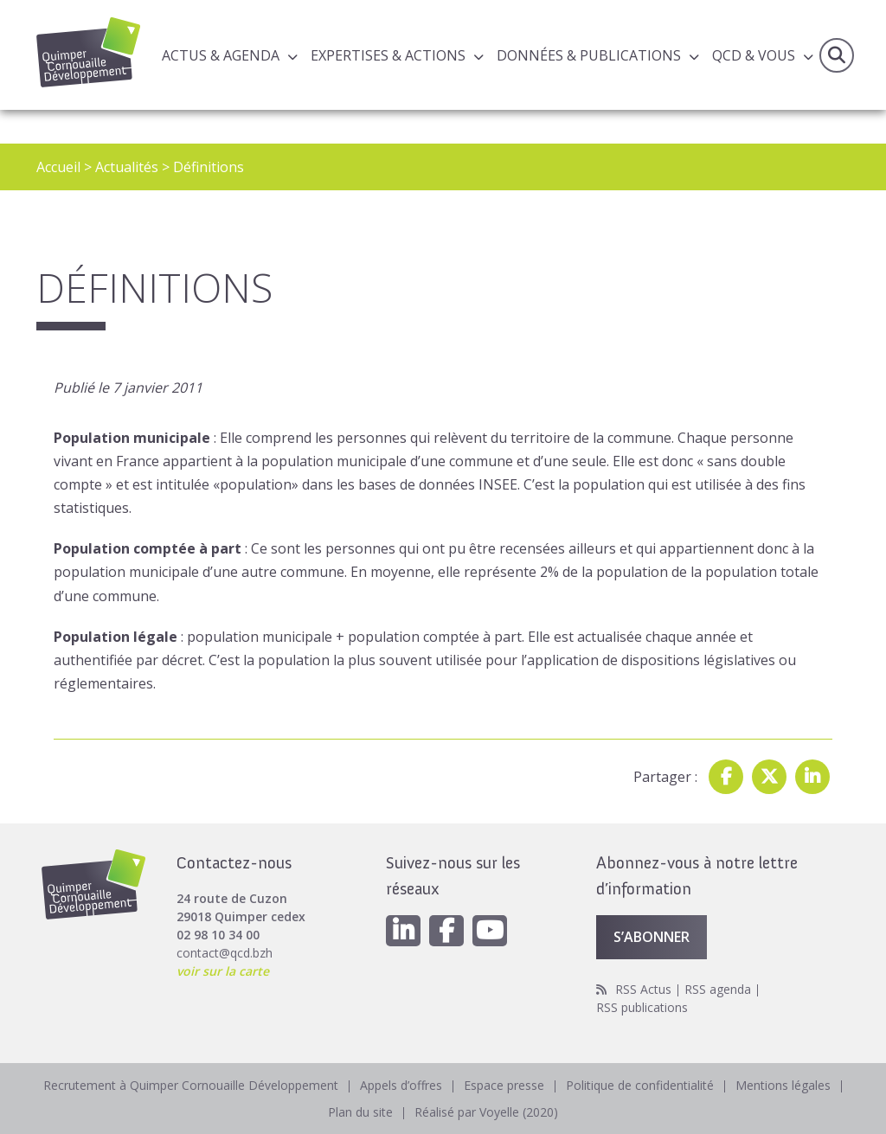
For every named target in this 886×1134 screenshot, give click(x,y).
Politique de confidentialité (640, 1085)
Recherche (836, 55)
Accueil (58, 166)
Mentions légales (783, 1085)
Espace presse (504, 1085)
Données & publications (589, 55)
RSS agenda (717, 989)
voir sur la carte (223, 971)
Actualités (126, 166)
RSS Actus (643, 989)
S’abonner (651, 936)
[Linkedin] (403, 930)
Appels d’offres (401, 1085)
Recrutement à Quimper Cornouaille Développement (190, 1085)
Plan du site (360, 1112)
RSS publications (642, 1007)
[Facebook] (446, 930)
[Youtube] (489, 930)
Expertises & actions (388, 55)
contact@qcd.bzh (225, 953)
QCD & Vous (753, 55)
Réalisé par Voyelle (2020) (486, 1112)
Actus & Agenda (220, 55)
